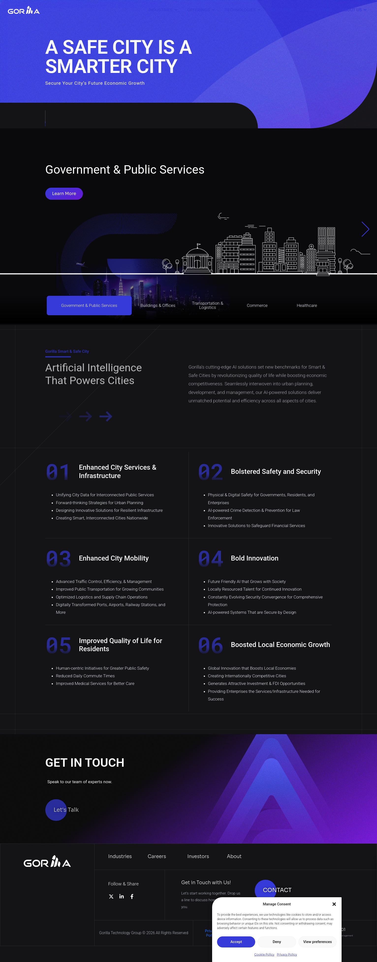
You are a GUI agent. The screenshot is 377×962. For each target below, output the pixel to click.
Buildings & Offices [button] (158, 305)
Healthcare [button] (307, 305)
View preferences (317, 942)
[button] (334, 904)
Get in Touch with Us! (206, 882)
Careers (157, 856)
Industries (120, 856)
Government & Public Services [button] (89, 305)
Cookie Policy (264, 954)
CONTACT (277, 890)
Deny (277, 942)
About (234, 856)
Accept (236, 942)
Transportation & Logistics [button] (207, 305)
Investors (198, 856)
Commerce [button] (257, 305)
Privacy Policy (287, 954)
